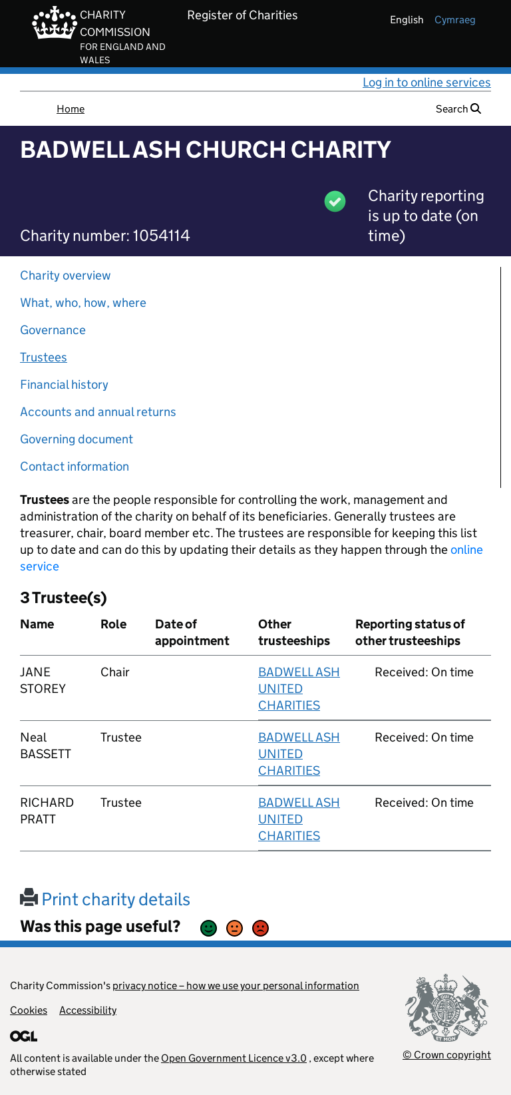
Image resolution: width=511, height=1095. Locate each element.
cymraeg (455, 19)
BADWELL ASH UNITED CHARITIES (299, 688)
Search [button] (458, 109)
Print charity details (105, 899)
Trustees (43, 357)
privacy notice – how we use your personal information (235, 985)
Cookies (28, 1010)
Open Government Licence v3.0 (234, 1058)
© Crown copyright (447, 1054)
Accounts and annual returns (98, 411)
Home (71, 109)
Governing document (76, 439)
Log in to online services (427, 82)
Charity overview (65, 275)
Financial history (64, 384)
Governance (53, 329)
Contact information (74, 466)
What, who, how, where (83, 302)
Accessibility (87, 1010)
